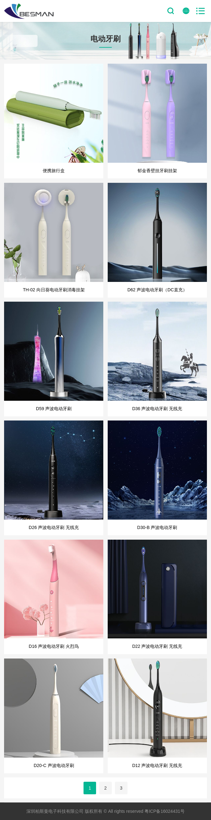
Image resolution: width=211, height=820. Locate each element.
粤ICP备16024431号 (164, 811)
